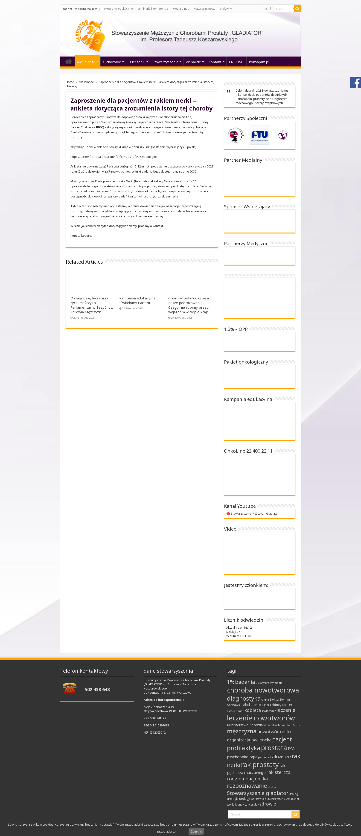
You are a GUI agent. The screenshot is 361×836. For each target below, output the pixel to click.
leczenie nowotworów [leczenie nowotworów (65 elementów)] (261, 718)
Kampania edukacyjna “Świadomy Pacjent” (137, 300)
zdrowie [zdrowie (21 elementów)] (267, 804)
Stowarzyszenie (165, 62)
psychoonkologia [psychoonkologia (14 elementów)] (242, 756)
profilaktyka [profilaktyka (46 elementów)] (243, 748)
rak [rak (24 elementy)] (273, 756)
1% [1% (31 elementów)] (230, 681)
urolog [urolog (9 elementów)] (293, 794)
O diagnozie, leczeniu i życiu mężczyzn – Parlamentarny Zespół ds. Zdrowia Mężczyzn (91, 305)
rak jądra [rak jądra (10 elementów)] (284, 757)
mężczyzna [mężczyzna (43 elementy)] (241, 731)
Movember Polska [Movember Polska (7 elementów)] (289, 725)
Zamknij (196, 831)
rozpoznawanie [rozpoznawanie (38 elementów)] (247, 785)
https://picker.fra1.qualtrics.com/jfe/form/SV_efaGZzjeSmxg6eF (114, 157)
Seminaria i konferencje (152, 9)
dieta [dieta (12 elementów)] (265, 699)
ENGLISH (236, 62)
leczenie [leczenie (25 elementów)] (286, 710)
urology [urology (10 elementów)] (244, 799)
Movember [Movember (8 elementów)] (270, 725)
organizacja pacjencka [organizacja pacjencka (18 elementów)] (249, 740)
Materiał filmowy (204, 9)
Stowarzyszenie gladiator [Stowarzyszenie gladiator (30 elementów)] (257, 793)
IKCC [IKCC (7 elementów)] (260, 705)
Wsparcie (193, 62)
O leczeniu (136, 62)
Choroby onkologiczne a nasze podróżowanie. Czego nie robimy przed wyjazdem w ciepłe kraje (188, 305)
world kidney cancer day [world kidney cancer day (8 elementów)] (243, 804)
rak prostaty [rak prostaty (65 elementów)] (260, 764)
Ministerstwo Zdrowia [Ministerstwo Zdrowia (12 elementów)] (245, 725)
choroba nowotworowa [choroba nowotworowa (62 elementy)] (263, 689)
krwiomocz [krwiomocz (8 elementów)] (269, 711)
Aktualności (86, 62)
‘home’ (69, 61)
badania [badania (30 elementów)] (245, 681)
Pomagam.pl (259, 62)
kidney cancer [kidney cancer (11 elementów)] (282, 704)
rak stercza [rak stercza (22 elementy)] (278, 772)
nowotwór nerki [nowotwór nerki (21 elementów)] (274, 732)
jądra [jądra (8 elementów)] (267, 705)
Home (70, 82)
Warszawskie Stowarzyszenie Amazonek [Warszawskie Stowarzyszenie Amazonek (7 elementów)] (275, 798)
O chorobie (112, 62)
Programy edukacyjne (118, 9)
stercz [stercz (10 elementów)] (272, 787)
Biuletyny (226, 9)
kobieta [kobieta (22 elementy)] (252, 710)
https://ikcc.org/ (81, 235)
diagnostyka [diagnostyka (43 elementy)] (244, 698)
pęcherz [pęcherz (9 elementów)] (263, 757)
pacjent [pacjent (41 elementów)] (282, 739)
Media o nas (181, 9)
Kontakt (214, 62)
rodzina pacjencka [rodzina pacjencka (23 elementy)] (247, 778)
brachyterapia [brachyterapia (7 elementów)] (273, 682)
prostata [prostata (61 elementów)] (274, 747)
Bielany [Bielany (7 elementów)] (260, 682)
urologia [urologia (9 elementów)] (233, 799)
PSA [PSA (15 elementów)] (291, 748)
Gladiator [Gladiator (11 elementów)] (250, 704)
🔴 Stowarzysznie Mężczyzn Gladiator (252, 513)
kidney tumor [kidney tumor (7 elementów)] (235, 711)
